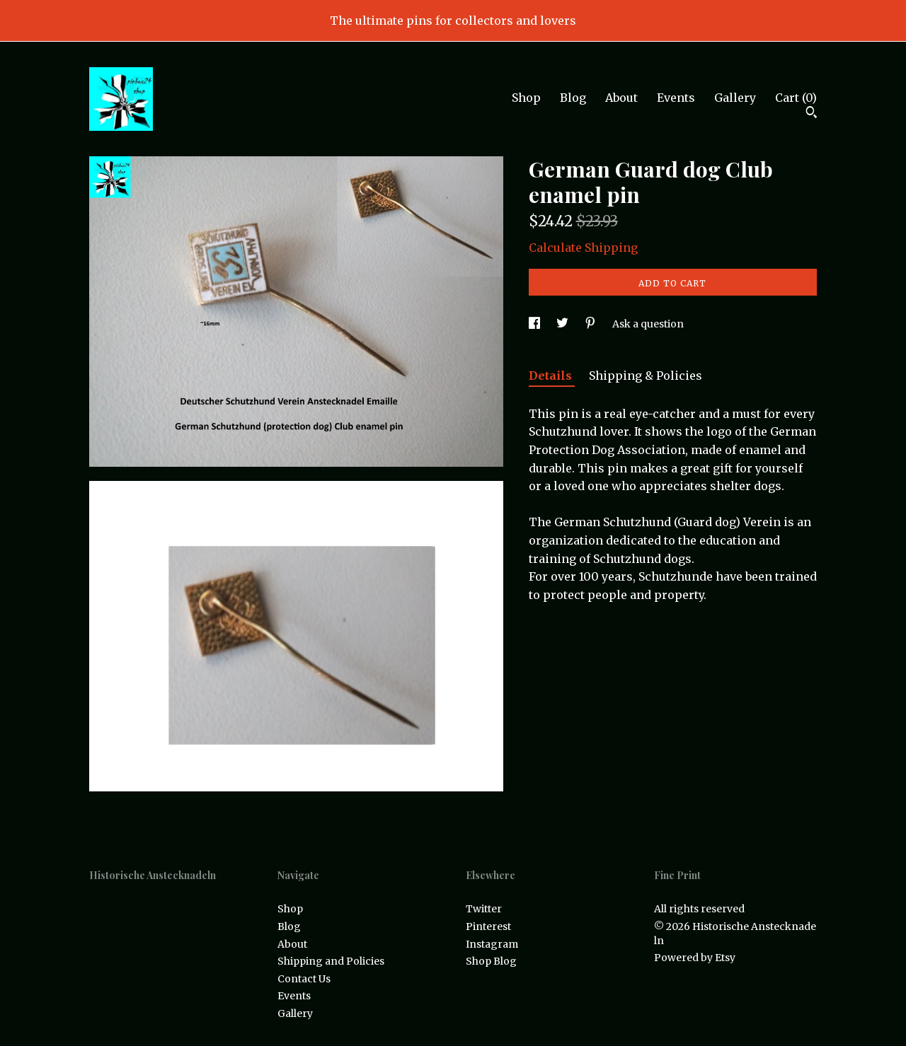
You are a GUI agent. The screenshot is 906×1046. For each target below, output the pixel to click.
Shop (526, 98)
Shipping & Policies (645, 375)
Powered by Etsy (694, 957)
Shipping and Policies (330, 961)
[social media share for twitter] (563, 324)
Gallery (735, 98)
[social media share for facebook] (535, 324)
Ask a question (648, 324)
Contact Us (304, 978)
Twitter (484, 908)
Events (676, 98)
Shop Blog (491, 961)
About (621, 98)
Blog (573, 98)
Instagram (492, 944)
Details (552, 375)
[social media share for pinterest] (591, 324)
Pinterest (488, 926)
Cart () (796, 98)
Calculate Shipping (583, 247)
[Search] (811, 114)
